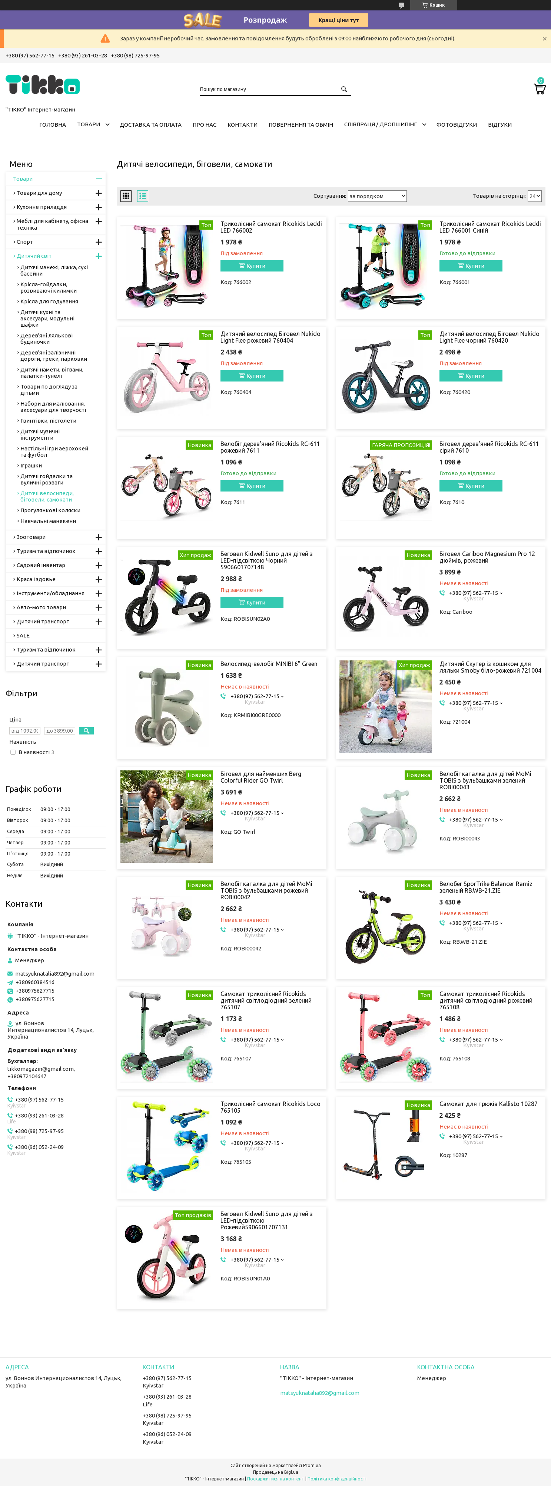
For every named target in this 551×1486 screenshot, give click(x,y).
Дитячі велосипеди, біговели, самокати (47, 496)
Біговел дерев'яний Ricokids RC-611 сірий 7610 (489, 447)
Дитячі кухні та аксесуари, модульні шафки (47, 318)
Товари (88, 124)
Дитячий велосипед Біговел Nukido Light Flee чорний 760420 (489, 337)
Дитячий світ (34, 256)
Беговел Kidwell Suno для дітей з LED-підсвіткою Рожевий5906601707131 (266, 1220)
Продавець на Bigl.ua (275, 1472)
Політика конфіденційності (337, 1478)
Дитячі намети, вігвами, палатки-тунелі (51, 372)
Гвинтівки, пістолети (48, 420)
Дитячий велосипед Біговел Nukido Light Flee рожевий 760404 (270, 337)
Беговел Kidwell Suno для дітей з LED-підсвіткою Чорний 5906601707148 (266, 560)
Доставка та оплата (151, 124)
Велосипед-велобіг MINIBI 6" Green (269, 663)
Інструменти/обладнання (50, 593)
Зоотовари (31, 537)
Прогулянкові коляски (50, 510)
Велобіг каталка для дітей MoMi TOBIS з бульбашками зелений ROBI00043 (485, 780)
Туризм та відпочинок (46, 551)
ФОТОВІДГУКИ (457, 124)
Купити (255, 266)
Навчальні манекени (48, 521)
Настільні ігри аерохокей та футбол (54, 451)
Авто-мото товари (41, 607)
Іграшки (31, 465)
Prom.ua (312, 1465)
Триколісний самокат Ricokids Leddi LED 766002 (271, 227)
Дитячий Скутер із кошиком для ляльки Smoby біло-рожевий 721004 (490, 667)
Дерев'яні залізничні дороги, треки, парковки (53, 355)
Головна (52, 124)
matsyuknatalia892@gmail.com (54, 973)
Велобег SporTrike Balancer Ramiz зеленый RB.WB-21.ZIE (485, 887)
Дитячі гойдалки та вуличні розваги (46, 479)
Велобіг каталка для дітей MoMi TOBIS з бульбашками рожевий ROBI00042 (266, 890)
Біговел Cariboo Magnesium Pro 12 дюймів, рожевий (487, 557)
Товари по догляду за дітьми (48, 389)
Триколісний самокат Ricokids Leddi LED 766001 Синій (490, 227)
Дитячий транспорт (43, 621)
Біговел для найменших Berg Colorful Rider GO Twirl (260, 777)
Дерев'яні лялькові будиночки (46, 338)
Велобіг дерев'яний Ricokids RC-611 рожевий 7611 (270, 447)
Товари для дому (39, 193)
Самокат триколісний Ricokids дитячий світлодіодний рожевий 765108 (485, 1000)
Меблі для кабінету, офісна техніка (52, 224)
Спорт (25, 242)
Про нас (204, 124)
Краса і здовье (36, 579)
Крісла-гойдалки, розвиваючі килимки (48, 287)
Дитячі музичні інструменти (40, 434)
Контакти (243, 124)
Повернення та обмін (301, 124)
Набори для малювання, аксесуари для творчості (53, 406)
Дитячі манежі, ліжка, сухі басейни (54, 270)
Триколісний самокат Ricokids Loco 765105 (270, 1107)
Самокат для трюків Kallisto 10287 (488, 1103)
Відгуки (500, 124)
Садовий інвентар (41, 565)
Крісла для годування (49, 301)
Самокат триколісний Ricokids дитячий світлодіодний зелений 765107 (266, 1000)
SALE (23, 635)
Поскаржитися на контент (275, 1478)
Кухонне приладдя (42, 207)
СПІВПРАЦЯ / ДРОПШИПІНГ (380, 124)
